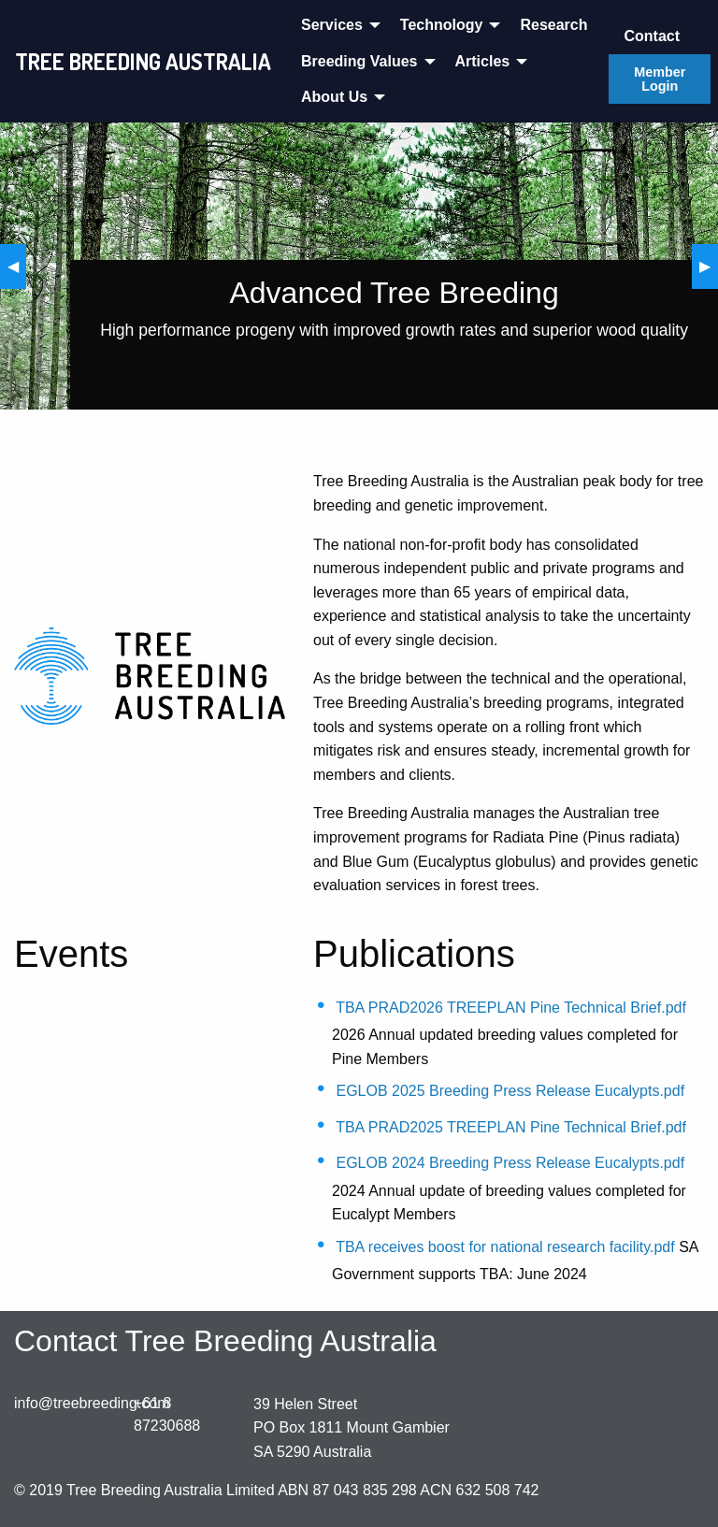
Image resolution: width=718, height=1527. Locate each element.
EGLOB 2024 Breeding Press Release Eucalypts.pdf (510, 1163)
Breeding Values (359, 61)
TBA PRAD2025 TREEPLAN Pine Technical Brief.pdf (511, 1127)
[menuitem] (335, 25)
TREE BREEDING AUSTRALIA (143, 61)
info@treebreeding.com (92, 1403)
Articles (482, 61)
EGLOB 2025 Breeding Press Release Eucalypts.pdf (510, 1091)
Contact (652, 36)
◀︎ (16, 266)
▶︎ (708, 266)
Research (553, 25)
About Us (334, 97)
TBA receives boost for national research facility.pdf (505, 1247)
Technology (441, 25)
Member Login (659, 79)
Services (332, 25)
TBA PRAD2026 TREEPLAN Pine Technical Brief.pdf (511, 1008)
